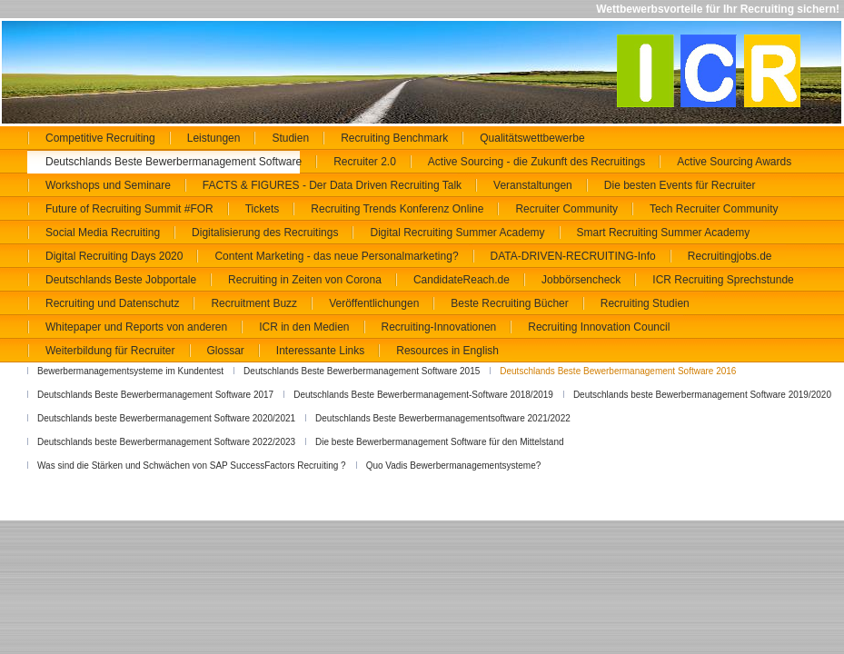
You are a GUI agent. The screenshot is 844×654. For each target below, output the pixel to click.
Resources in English (447, 350)
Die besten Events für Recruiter (680, 185)
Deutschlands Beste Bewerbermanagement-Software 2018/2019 (423, 395)
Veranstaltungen (532, 185)
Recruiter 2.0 (364, 161)
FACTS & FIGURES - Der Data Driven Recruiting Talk (332, 185)
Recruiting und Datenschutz (112, 303)
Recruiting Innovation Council (599, 327)
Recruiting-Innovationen (439, 327)
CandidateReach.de (461, 279)
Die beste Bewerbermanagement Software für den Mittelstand (439, 442)
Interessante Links (320, 350)
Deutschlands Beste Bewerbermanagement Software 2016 (618, 371)
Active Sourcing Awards (734, 161)
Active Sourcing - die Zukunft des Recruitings (536, 161)
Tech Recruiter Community (714, 209)
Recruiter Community (566, 209)
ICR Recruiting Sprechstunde (722, 279)
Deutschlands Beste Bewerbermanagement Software (173, 161)
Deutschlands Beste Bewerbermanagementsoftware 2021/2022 (443, 418)
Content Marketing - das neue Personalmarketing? (336, 256)
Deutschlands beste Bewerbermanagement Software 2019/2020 (702, 395)
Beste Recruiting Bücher (509, 303)
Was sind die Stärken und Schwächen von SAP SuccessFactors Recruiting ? (191, 466)
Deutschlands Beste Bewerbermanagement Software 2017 (155, 395)
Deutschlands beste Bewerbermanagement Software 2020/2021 (166, 418)
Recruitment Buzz (254, 303)
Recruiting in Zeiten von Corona (305, 279)
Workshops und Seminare (108, 185)
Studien (290, 138)
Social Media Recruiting (102, 232)
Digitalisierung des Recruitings (265, 232)
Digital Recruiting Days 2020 (114, 256)
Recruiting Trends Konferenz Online (397, 209)
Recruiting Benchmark (394, 138)
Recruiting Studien (645, 303)
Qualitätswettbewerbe (532, 138)
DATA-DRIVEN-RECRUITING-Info (573, 256)
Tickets (262, 209)
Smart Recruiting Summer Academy (663, 232)
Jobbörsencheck (581, 279)
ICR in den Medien (304, 327)
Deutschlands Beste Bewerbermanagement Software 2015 (361, 371)
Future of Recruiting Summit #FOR (129, 209)
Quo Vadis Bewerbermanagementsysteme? (453, 466)
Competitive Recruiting (100, 138)
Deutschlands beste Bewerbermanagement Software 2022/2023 (166, 442)
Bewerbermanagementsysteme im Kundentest (130, 371)
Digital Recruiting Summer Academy (457, 232)
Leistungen (214, 138)
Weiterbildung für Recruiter (110, 350)
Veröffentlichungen (374, 303)
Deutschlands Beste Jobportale (120, 279)
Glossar (225, 350)
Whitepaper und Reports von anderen (136, 327)
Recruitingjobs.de (730, 256)
